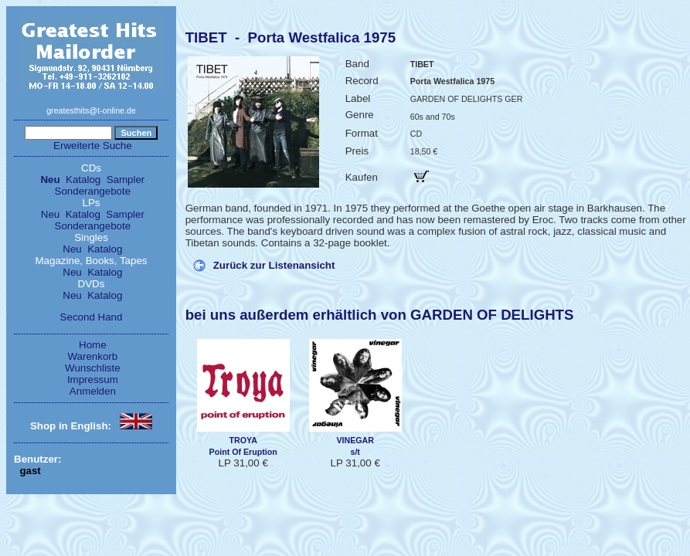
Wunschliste (93, 368)
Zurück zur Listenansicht (274, 265)
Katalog (83, 179)
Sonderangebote (93, 191)
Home (93, 345)
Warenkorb (93, 356)
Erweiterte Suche (92, 145)
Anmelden (93, 391)
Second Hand (91, 317)
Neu (49, 179)
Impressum (92, 379)
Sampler (126, 179)
